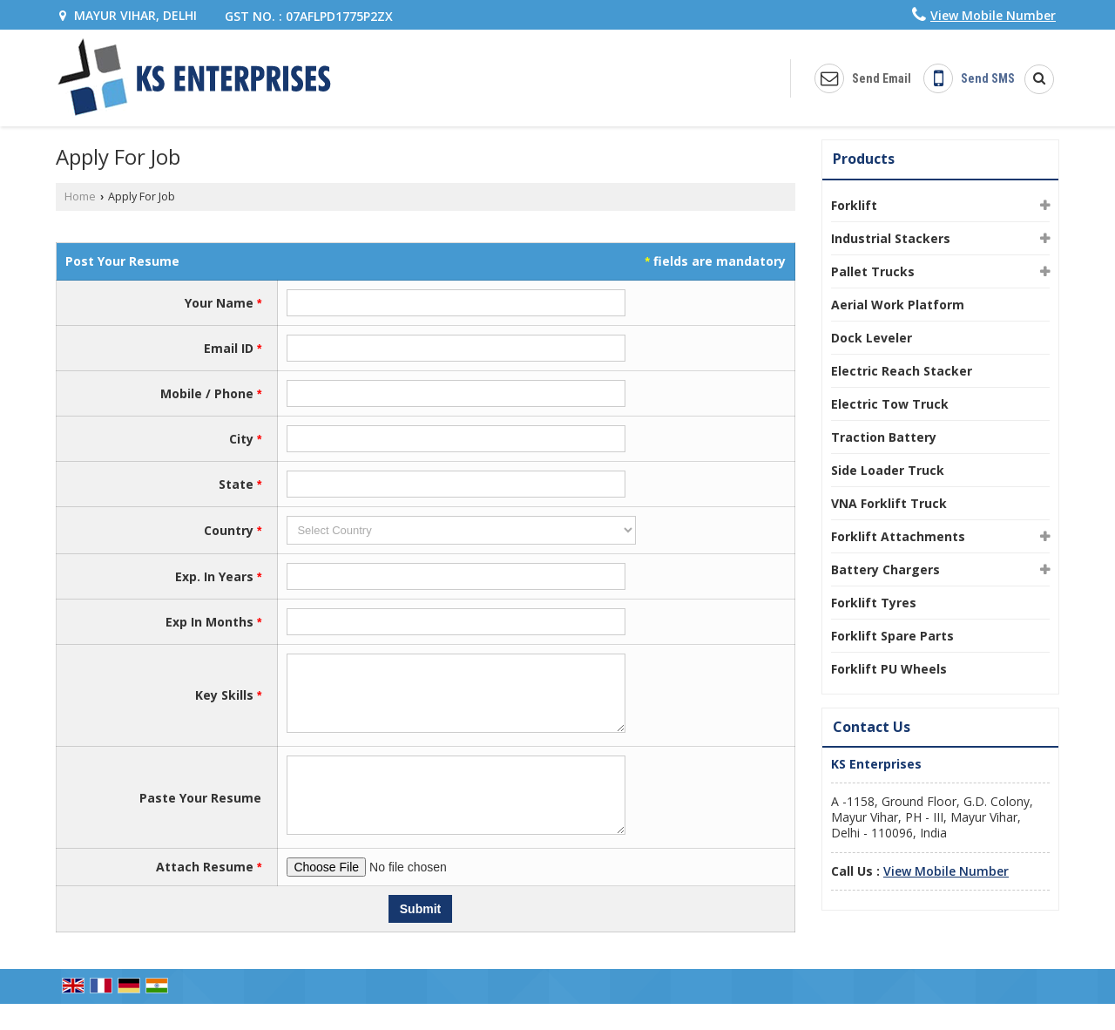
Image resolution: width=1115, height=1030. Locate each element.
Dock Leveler (871, 337)
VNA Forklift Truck (889, 503)
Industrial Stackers (890, 238)
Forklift (854, 205)
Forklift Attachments (898, 536)
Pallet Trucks (873, 271)
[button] (993, 15)
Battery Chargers (885, 569)
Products (864, 158)
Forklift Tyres (873, 602)
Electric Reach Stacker (901, 371)
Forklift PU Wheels (889, 669)
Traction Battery (883, 437)
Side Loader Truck (887, 470)
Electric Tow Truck (890, 404)
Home (80, 196)
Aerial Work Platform (897, 304)
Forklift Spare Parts (892, 635)
